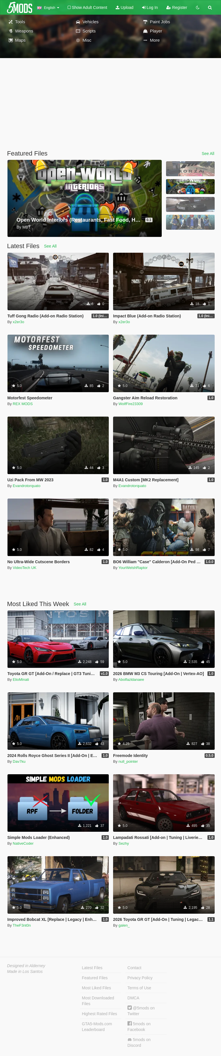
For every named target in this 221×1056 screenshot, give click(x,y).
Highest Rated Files (99, 1013)
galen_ (124, 925)
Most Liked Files (96, 988)
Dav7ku (19, 761)
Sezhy (124, 843)
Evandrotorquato (26, 486)
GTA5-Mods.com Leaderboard (97, 1026)
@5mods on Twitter (141, 1010)
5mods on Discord (138, 1042)
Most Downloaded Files (98, 1001)
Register (176, 7)
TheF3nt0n (22, 925)
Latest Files (92, 967)
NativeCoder (23, 843)
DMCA (133, 998)
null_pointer (128, 761)
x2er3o (18, 322)
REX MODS (23, 404)
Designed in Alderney (26, 965)
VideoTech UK (24, 568)
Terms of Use (139, 988)
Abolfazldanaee (131, 679)
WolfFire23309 (131, 404)
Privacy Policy (140, 977)
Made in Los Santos (25, 971)
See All (208, 153)
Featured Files (95, 977)
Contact (134, 967)
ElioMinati (21, 679)
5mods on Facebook (138, 1026)
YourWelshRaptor (133, 568)
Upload (124, 7)
